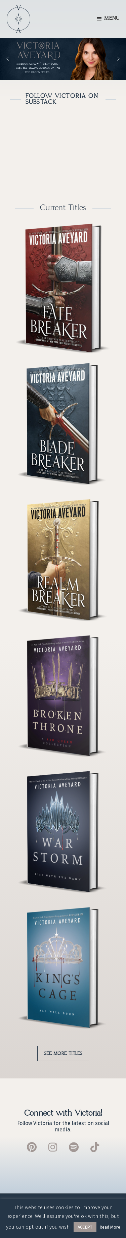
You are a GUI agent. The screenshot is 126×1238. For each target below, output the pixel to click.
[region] (63, 59)
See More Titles (63, 1053)
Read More (109, 1227)
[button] (63, 59)
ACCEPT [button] (85, 1227)
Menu (111, 18)
